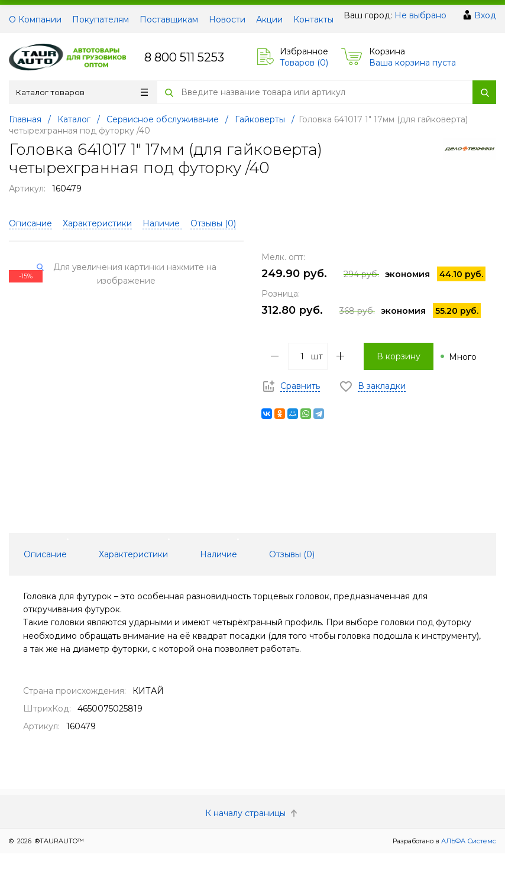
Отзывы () (213, 223)
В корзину (398, 356)
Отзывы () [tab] (292, 554)
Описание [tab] (45, 554)
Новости (227, 19)
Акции (269, 19)
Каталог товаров (82, 92)
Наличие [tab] (218, 554)
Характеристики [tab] (133, 554)
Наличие (162, 223)
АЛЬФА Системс (467, 841)
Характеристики (97, 223)
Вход (485, 15)
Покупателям (100, 19)
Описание (30, 223)
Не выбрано (420, 15)
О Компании (35, 19)
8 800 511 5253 (184, 57)
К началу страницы (252, 813)
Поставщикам (169, 19)
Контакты (313, 19)
